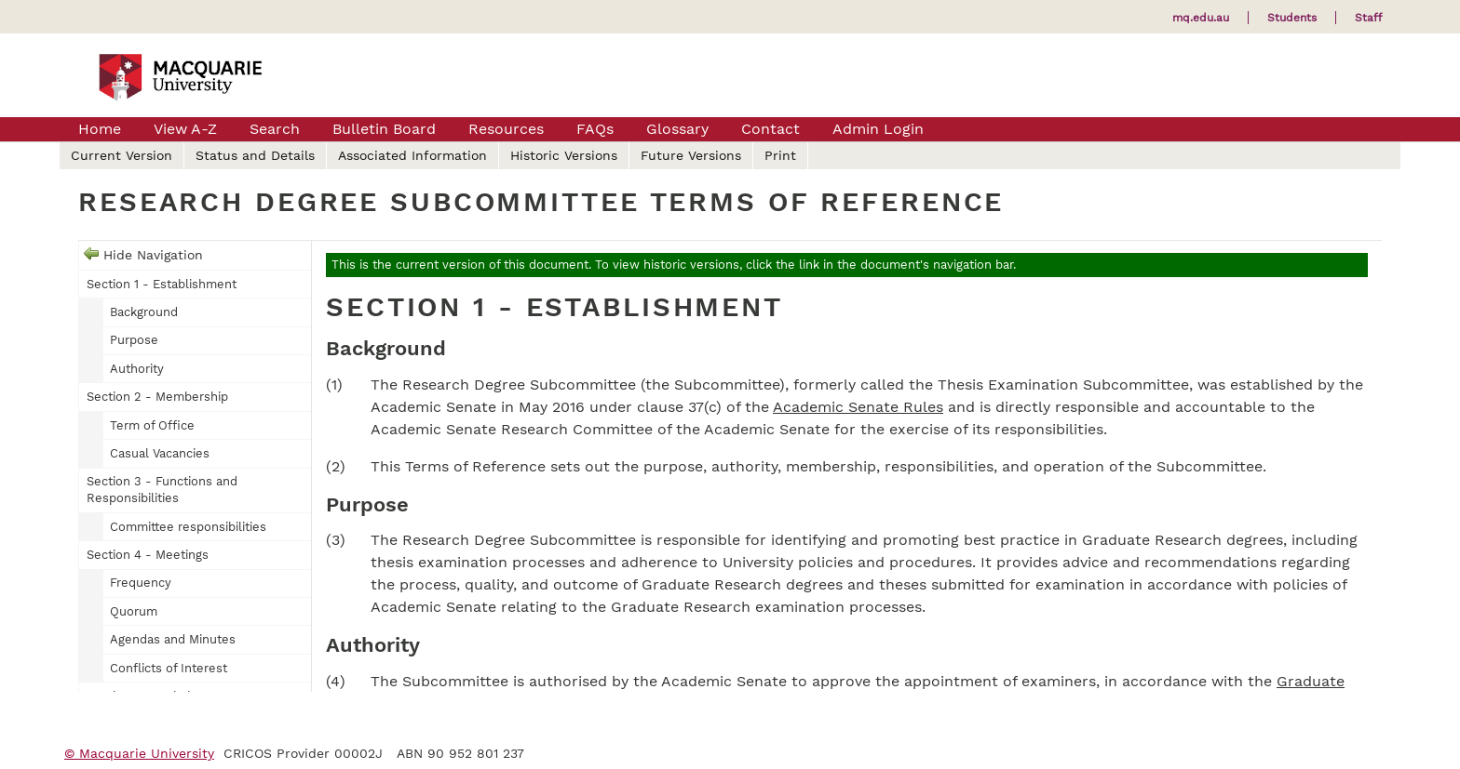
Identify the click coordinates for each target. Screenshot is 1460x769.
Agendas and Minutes (173, 639)
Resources (506, 129)
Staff (1368, 17)
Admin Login (878, 129)
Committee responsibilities (188, 527)
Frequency (140, 583)
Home (99, 129)
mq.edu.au (1200, 17)
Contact (770, 129)
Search (275, 129)
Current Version (121, 155)
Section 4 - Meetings (148, 555)
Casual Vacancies (160, 453)
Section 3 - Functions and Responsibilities (162, 489)
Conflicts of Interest (168, 668)
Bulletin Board (384, 129)
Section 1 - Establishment (162, 284)
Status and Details (255, 155)
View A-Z (185, 129)
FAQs (595, 129)
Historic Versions (563, 155)
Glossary (677, 129)
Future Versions (691, 155)
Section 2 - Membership (157, 397)
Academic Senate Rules (858, 407)
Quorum (133, 611)
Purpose (134, 340)
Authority (137, 369)
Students (1292, 17)
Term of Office (152, 425)
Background (144, 312)
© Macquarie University (139, 753)
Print (780, 155)
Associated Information (412, 155)
